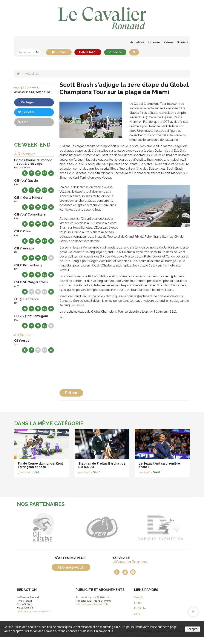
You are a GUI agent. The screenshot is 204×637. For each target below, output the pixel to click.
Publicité (115, 52)
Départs (31, 173)
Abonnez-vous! (71, 567)
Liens (137, 603)
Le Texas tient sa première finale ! (159, 465)
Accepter (192, 629)
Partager (26, 102)
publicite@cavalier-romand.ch (92, 604)
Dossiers (182, 42)
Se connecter (134, 52)
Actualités (137, 42)
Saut (36, 472)
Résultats (38, 173)
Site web (25, 173)
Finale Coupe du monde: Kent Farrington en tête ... (40, 465)
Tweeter (26, 112)
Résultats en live (44, 173)
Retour (71, 393)
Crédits (139, 597)
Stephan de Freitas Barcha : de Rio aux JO (101, 465)
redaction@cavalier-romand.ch (33, 611)
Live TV (51, 173)
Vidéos (168, 42)
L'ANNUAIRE (88, 52)
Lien (23, 122)
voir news (78, 305)
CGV (137, 614)
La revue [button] (154, 42)
